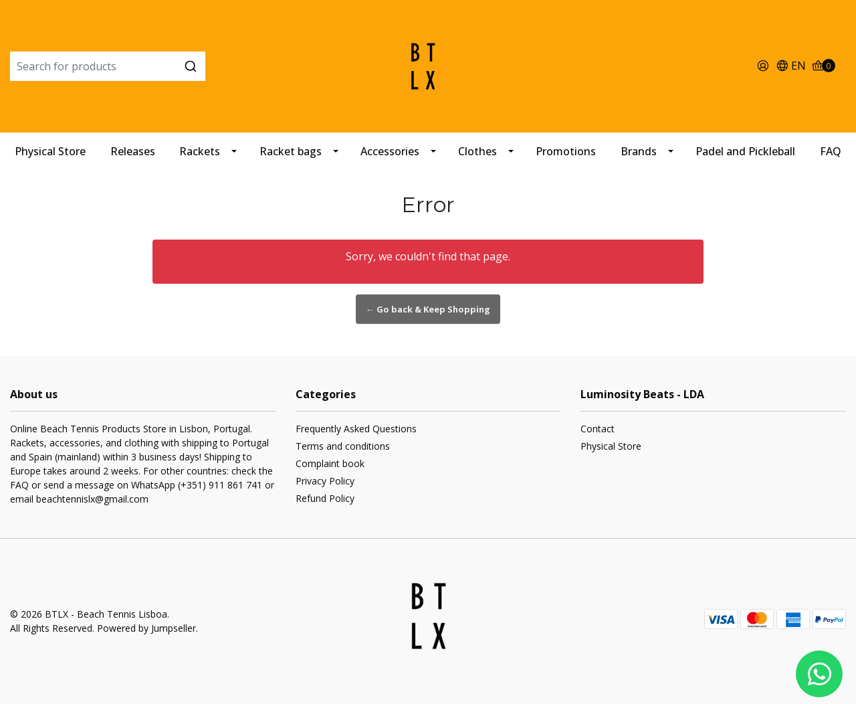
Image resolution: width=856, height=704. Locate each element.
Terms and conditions (343, 446)
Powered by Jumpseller (146, 628)
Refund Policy (325, 498)
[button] (791, 67)
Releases (132, 151)
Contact (597, 428)
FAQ (830, 151)
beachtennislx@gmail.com (92, 499)
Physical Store (50, 151)
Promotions (566, 151)
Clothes (477, 151)
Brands (639, 151)
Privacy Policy (325, 480)
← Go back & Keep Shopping (428, 309)
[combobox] (149, 66)
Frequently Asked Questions (356, 428)
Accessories (389, 151)
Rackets (199, 151)
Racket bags (290, 151)
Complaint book (330, 463)
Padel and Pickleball (745, 151)
